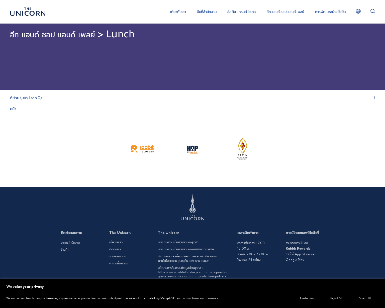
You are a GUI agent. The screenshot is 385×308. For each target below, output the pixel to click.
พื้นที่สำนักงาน (207, 12)
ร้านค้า (64, 250)
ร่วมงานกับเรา (117, 256)
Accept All (365, 298)
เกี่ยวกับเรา (178, 12)
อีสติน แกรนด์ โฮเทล (241, 12)
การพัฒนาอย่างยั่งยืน (330, 12)
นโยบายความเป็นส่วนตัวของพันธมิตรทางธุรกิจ (186, 249)
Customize (307, 298)
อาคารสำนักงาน (70, 243)
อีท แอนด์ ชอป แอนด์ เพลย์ (285, 12)
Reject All (336, 298)
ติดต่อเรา (115, 249)
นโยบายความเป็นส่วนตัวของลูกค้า (178, 242)
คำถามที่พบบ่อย (118, 263)
